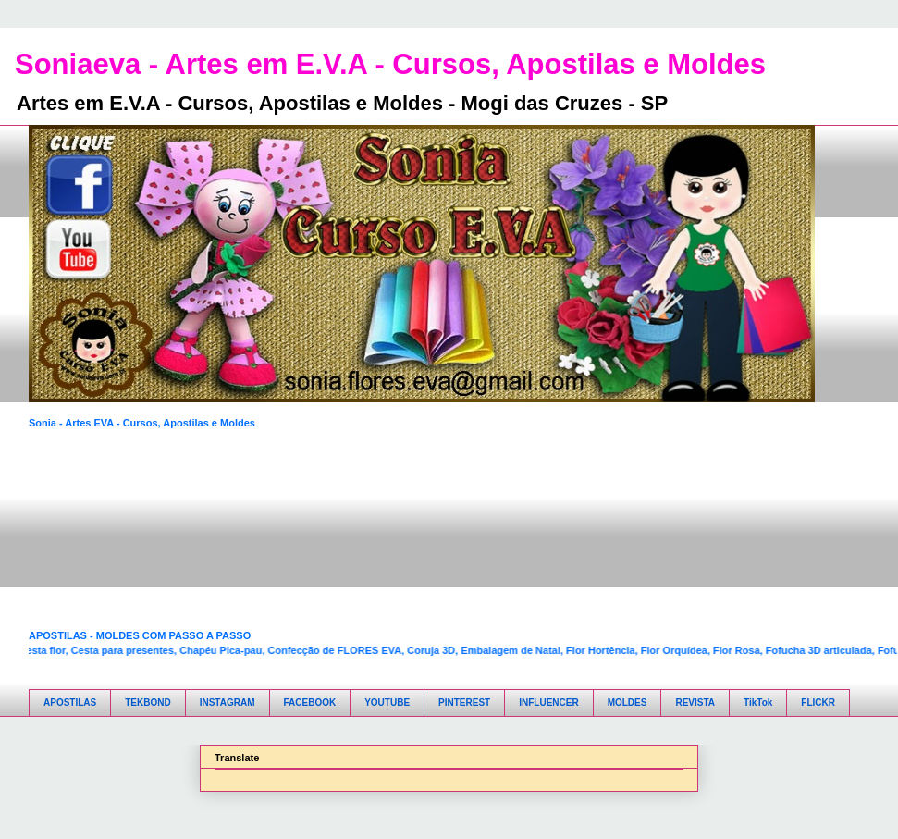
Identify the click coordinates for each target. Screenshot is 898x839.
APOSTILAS (69, 702)
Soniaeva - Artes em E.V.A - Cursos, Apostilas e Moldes (390, 64)
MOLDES (627, 702)
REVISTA (695, 702)
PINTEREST (464, 702)
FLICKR (818, 702)
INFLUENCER (548, 702)
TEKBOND (147, 702)
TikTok (758, 702)
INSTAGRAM (227, 702)
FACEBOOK (310, 702)
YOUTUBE (387, 702)
